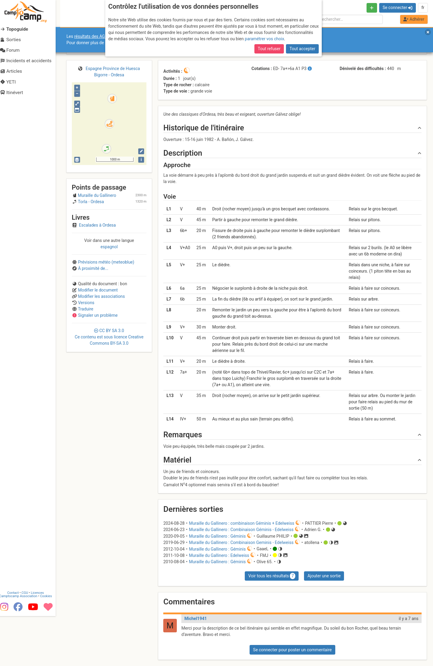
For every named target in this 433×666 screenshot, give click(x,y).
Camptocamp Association (23, 638)
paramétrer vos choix (264, 38)
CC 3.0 (109, 337)
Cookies (50, 638)
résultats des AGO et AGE (98, 36)
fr (422, 7)
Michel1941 (195, 618)
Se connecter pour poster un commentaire (292, 649)
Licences (41, 635)
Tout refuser (269, 48)
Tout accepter (302, 48)
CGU (29, 635)
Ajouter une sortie (323, 575)
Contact (17, 635)
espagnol (109, 246)
